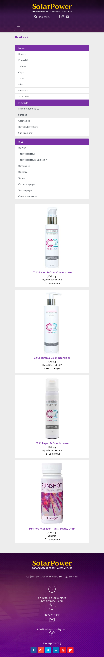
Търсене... (42, 17)
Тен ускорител (26, 153)
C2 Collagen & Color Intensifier (52, 357)
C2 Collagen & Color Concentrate (52, 272)
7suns (21, 78)
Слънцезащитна (27, 196)
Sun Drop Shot (25, 132)
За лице (22, 178)
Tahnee (22, 66)
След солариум (26, 184)
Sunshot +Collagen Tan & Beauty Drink (52, 528)
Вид (20, 141)
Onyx (21, 72)
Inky (20, 84)
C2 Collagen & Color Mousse (52, 443)
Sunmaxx (23, 90)
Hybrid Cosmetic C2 (28, 108)
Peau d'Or (23, 60)
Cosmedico (24, 120)
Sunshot (22, 114)
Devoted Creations (28, 126)
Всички (22, 54)
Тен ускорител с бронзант (33, 159)
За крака (23, 171)
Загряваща (24, 165)
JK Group (23, 102)
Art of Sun (23, 96)
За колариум (25, 190)
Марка (21, 47)
